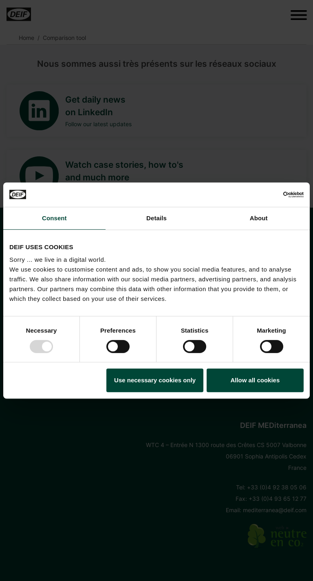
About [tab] (259, 218)
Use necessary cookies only (155, 380)
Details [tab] (156, 218)
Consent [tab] (54, 218)
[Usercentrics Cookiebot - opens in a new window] (268, 195)
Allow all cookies (255, 380)
